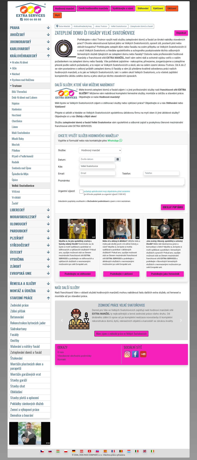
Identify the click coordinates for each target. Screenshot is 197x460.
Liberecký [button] (17, 209)
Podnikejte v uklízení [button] (121, 273)
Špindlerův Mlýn (20, 174)
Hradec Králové (19, 62)
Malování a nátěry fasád (25, 346)
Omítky (14, 340)
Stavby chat (17, 385)
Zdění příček (17, 310)
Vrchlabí (16, 197)
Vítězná (16, 191)
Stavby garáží (18, 379)
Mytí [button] (57, 15)
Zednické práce (19, 304)
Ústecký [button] (16, 251)
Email (61, 173)
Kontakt (61, 359)
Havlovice (17, 109)
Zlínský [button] (15, 266)
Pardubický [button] (18, 230)
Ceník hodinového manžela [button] (93, 8)
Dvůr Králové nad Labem (24, 97)
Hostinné (16, 115)
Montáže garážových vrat (25, 374)
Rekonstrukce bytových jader (28, 322)
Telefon (126, 173)
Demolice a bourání (21, 415)
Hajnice (15, 103)
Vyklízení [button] (158, 8)
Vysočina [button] (17, 259)
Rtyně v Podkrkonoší (22, 156)
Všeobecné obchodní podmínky (74, 355)
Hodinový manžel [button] (64, 8)
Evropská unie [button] (21, 273)
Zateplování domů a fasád (26, 352)
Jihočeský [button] (17, 34)
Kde (60, 166)
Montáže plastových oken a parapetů (26, 366)
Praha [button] (14, 27)
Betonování (17, 316)
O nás (60, 352)
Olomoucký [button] (18, 223)
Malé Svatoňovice (21, 132)
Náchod (15, 74)
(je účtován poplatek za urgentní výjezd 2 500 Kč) (105, 194)
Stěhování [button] (143, 8)
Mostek (16, 144)
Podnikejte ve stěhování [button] (78, 273)
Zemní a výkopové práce (24, 409)
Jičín (13, 68)
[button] (62, 320)
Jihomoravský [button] (20, 41)
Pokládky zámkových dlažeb (27, 403)
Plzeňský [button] (17, 237)
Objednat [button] (181, 33)
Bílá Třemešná (19, 91)
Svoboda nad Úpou (21, 168)
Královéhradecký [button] (23, 55)
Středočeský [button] (19, 244)
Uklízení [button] (171, 8)
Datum (61, 159)
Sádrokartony (18, 328)
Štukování (16, 357)
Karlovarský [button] (20, 48)
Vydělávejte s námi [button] (123, 8)
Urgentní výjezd (66, 191)
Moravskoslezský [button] (23, 216)
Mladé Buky (18, 138)
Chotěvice (17, 121)
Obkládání (16, 391)
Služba (61, 150)
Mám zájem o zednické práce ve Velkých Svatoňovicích (121, 333)
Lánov (15, 127)
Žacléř (15, 203)
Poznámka (63, 180)
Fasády (14, 334)
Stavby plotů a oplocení (24, 397)
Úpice (15, 180)
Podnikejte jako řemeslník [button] (165, 273)
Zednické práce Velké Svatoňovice (121, 304)
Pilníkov (16, 150)
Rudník (15, 162)
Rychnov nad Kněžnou (22, 80)
